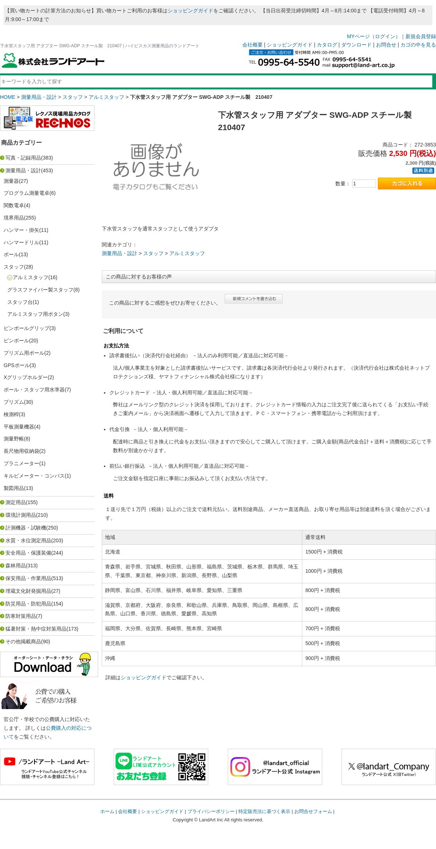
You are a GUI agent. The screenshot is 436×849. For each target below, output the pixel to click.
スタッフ (72, 97)
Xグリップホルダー (26, 377)
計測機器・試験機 (25, 528)
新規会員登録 (420, 36)
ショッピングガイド (190, 10)
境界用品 (14, 218)
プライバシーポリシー (211, 811)
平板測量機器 (19, 427)
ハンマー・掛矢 (21, 230)
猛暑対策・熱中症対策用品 (35, 629)
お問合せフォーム (313, 811)
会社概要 (252, 45)
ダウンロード (356, 45)
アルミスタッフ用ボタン (35, 314)
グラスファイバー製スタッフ (40, 290)
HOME (7, 97)
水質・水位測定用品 (28, 540)
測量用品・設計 (39, 97)
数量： (343, 183)
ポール (11, 254)
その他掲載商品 (23, 641)
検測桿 (11, 414)
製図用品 (14, 488)
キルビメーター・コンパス (34, 476)
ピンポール (16, 340)
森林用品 (15, 565)
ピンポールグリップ (26, 328)
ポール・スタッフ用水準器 (34, 390)
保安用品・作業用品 (28, 578)
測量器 (11, 181)
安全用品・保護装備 (28, 553)
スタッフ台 (20, 302)
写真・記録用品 (23, 158)
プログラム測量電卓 (26, 193)
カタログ (327, 45)
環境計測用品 (20, 515)
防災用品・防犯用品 (28, 604)
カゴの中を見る (418, 45)
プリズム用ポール (24, 353)
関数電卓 (14, 205)
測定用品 (15, 502)
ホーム (107, 811)
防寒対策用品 (20, 616)
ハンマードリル (21, 242)
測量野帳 (14, 439)
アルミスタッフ (106, 97)
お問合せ (386, 45)
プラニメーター (21, 463)
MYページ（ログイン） (373, 36)
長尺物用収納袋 (21, 451)
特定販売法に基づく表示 (264, 811)
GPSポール (17, 365)
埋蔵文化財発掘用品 (28, 591)
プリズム (14, 402)
